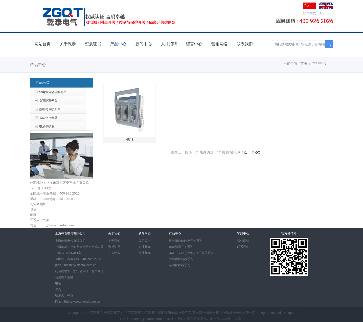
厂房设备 (114, 253)
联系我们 (245, 43)
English (325, 13)
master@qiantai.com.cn (57, 199)
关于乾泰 (68, 43)
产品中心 (118, 43)
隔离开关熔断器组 (158, 313)
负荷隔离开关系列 (181, 247)
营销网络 (219, 43)
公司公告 (145, 241)
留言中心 (194, 43)
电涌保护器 (46, 126)
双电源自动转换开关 (52, 92)
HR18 (130, 139)
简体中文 (309, 13)
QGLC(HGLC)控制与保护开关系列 (191, 253)
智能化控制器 (48, 118)
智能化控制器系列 (181, 259)
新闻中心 (143, 43)
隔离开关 (96, 313)
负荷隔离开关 (48, 100)
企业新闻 (145, 247)
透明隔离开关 (113, 313)
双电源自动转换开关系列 (185, 241)
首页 (303, 63)
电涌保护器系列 (179, 265)
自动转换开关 (182, 313)
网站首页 (42, 43)
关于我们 (114, 241)
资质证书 (93, 43)
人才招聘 (169, 43)
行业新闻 (145, 253)
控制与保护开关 (49, 109)
